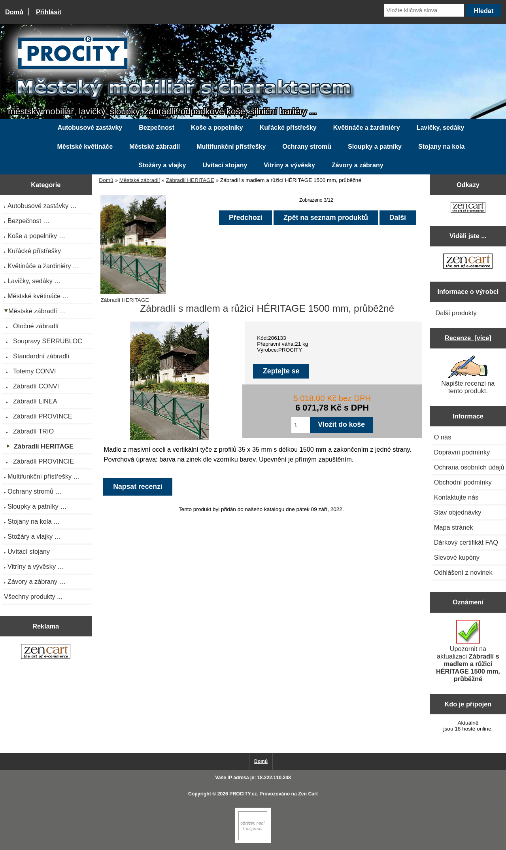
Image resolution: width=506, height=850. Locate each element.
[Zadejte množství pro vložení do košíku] (300, 425)
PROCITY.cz (243, 794)
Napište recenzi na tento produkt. (468, 375)
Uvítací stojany (224, 165)
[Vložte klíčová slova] (424, 10)
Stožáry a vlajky (162, 165)
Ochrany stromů (306, 146)
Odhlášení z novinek (463, 572)
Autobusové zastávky (90, 127)
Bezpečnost (156, 127)
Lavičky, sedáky (440, 127)
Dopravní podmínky (462, 452)
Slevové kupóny (457, 557)
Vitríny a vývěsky (289, 165)
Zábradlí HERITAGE (190, 180)
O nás (442, 437)
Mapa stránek (453, 527)
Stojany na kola (441, 146)
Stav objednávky (457, 512)
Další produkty (455, 312)
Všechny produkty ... (33, 596)
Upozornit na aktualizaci (468, 651)
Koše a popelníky (217, 127)
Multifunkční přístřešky (231, 146)
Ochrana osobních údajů (469, 467)
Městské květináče (85, 146)
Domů (14, 11)
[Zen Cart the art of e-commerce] (45, 652)
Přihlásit (48, 11)
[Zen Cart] (253, 841)
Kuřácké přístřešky (288, 127)
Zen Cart (308, 794)
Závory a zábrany (357, 165)
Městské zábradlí (139, 180)
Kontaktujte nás (456, 497)
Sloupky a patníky (375, 146)
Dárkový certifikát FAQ (466, 542)
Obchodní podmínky (463, 482)
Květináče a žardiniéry (366, 127)
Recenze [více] (468, 337)
